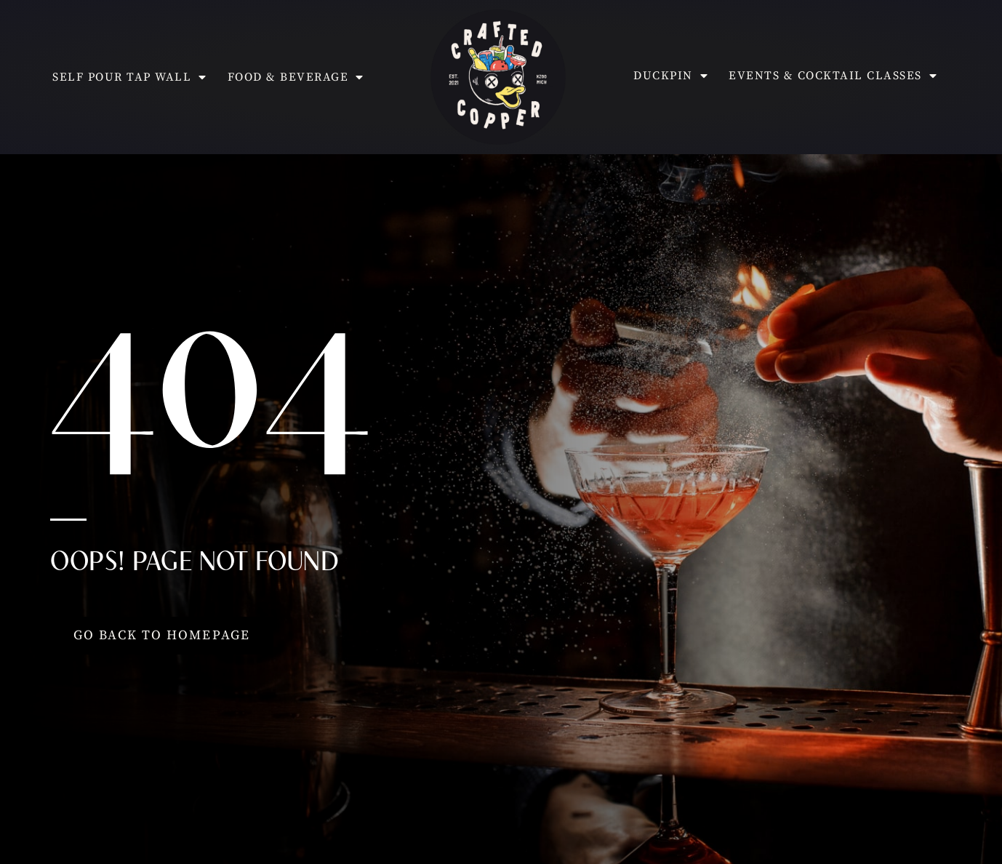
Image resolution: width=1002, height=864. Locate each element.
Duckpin (670, 76)
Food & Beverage (296, 77)
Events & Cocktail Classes (833, 76)
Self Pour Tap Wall (129, 77)
